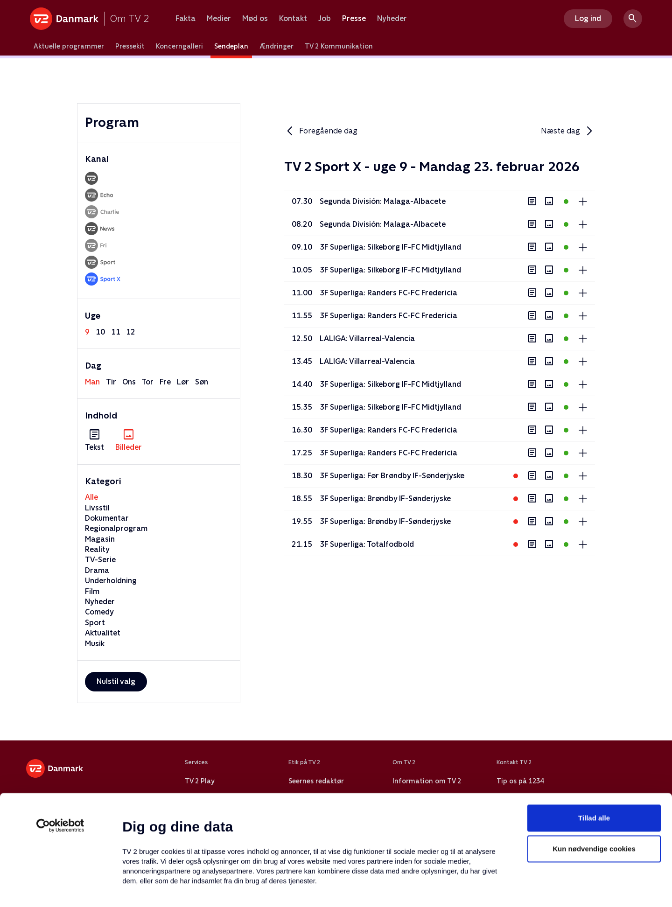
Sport (95, 622)
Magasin (100, 539)
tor (147, 381)
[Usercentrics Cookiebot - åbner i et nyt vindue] (60, 760)
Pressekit (130, 46)
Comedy (99, 611)
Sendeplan (231, 46)
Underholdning (111, 580)
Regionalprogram (116, 528)
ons (129, 381)
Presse (354, 18)
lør (183, 381)
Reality (97, 549)
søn (201, 381)
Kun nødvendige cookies (594, 784)
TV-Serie (100, 559)
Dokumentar (107, 518)
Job (324, 18)
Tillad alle (594, 753)
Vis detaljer (452, 889)
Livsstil (97, 507)
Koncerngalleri (179, 46)
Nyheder (392, 18)
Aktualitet (102, 632)
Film (92, 591)
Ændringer (276, 46)
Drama (97, 570)
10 (100, 332)
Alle (91, 497)
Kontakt (293, 18)
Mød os (255, 18)
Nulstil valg (116, 681)
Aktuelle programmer (69, 46)
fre (165, 381)
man (92, 381)
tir (111, 381)
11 (115, 332)
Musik (95, 643)
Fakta (185, 18)
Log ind (588, 18)
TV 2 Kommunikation (339, 46)
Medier (219, 18)
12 (130, 332)
